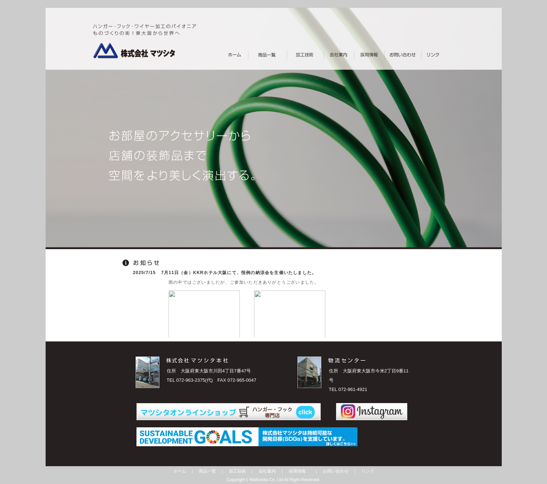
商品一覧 (207, 471)
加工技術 (237, 471)
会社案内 (267, 471)
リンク (367, 471)
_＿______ (366, 54)
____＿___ (337, 54)
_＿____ (429, 54)
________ (235, 54)
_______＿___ (267, 54)
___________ (399, 54)
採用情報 (297, 471)
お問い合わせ (336, 471)
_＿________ (304, 54)
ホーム (179, 471)
